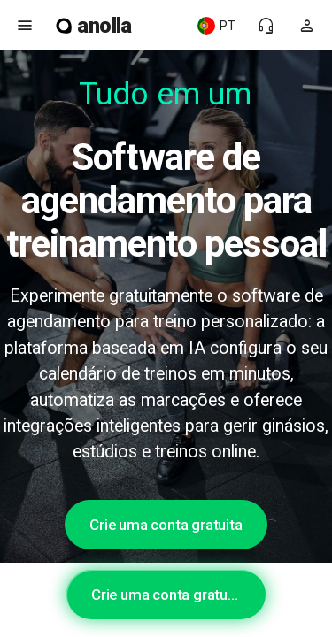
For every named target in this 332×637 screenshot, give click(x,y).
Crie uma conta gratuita (165, 524)
